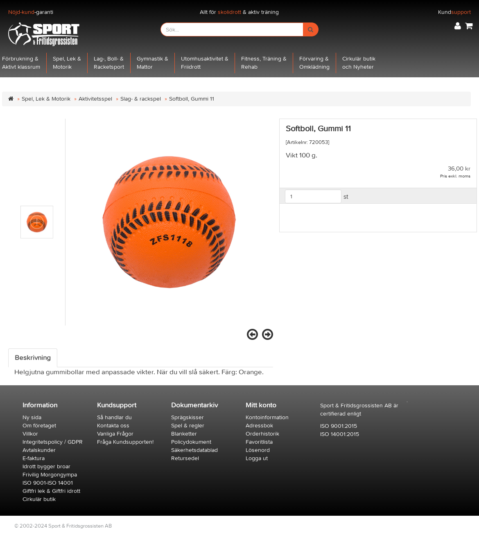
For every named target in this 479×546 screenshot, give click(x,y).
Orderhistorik (262, 433)
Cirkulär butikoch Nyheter (358, 62)
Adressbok (259, 425)
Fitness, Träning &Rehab (264, 62)
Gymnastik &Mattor (152, 62)
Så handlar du (114, 417)
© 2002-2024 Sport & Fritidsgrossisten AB (63, 526)
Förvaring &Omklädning (314, 62)
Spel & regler (187, 425)
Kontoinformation (267, 417)
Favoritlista (259, 441)
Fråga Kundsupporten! (125, 441)
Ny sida (32, 417)
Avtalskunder (39, 450)
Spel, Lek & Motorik (46, 98)
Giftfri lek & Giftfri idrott (51, 491)
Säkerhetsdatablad (194, 450)
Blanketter (184, 433)
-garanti (30, 12)
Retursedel (185, 458)
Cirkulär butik (39, 499)
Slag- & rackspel (140, 98)
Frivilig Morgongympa (50, 474)
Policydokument (191, 441)
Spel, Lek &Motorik (67, 62)
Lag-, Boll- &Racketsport (109, 62)
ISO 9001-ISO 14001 (48, 482)
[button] (457, 26)
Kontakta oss (113, 425)
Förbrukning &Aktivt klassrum (21, 62)
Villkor (30, 433)
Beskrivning (33, 358)
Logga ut (257, 458)
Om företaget (39, 425)
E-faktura (34, 458)
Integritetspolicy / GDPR (53, 441)
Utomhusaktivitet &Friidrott (204, 62)
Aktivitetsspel (95, 98)
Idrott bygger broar (46, 466)
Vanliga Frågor (115, 433)
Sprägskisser (187, 417)
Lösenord (258, 450)
